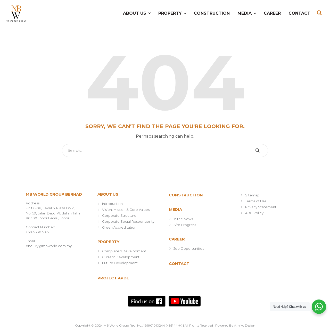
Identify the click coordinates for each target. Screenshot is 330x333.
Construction (212, 13)
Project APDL (113, 278)
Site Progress (185, 225)
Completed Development (124, 251)
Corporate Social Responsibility (128, 221)
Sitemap (252, 195)
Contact (299, 13)
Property (170, 13)
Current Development (120, 257)
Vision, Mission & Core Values (126, 209)
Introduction (112, 204)
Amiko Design (244, 325)
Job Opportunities (189, 248)
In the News (183, 219)
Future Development (120, 263)
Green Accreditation (119, 227)
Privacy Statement (260, 207)
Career (272, 13)
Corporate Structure (119, 215)
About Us (134, 13)
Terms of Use (256, 201)
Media (244, 13)
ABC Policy (254, 213)
